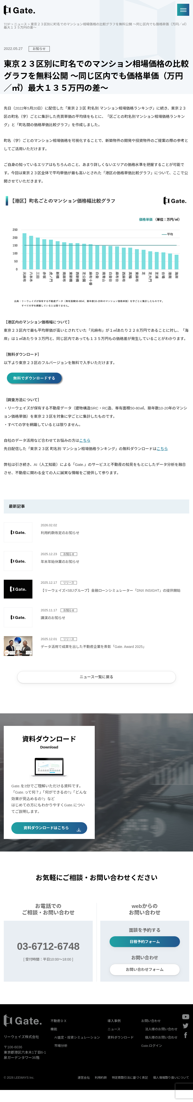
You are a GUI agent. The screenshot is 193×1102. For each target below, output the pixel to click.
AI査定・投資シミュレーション (77, 1049)
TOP (7, 24)
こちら (84, 440)
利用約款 (101, 1089)
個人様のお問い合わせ (161, 1049)
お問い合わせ (151, 1033)
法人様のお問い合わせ (161, 1041)
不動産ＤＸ (59, 1033)
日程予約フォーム (145, 950)
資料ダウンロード (121, 1049)
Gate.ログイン (151, 1058)
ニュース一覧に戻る (96, 679)
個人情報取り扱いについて (171, 1089)
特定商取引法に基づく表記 (130, 1089)
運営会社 (84, 1089)
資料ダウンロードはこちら (46, 834)
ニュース (20, 24)
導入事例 (114, 1033)
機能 (54, 1041)
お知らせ (39, 49)
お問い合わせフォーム (145, 980)
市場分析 (60, 1058)
